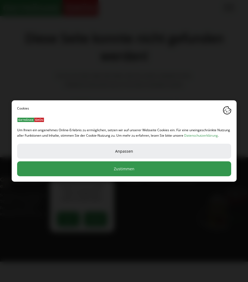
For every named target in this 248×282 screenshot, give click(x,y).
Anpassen (124, 151)
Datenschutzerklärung (201, 135)
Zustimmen (124, 168)
